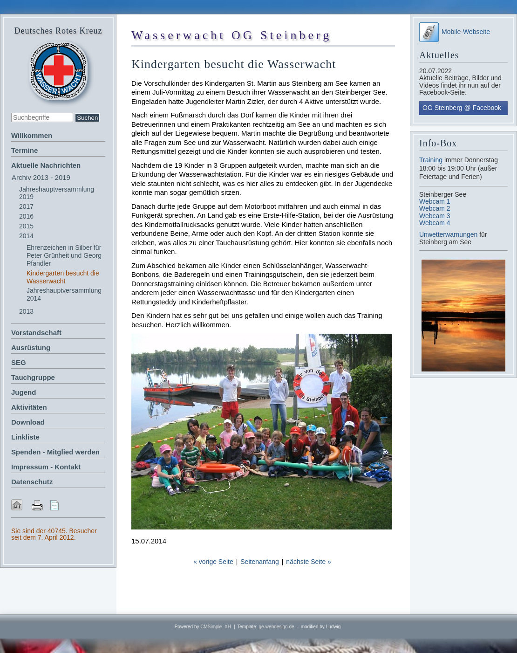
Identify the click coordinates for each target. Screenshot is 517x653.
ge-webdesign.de (276, 626)
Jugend (23, 392)
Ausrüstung (30, 347)
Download (28, 422)
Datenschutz (32, 482)
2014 (26, 236)
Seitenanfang (259, 561)
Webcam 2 (434, 208)
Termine (24, 150)
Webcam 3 (434, 216)
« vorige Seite (213, 561)
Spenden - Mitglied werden (55, 452)
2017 (26, 206)
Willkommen (31, 135)
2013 (26, 311)
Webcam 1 (434, 201)
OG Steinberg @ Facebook (461, 107)
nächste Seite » (308, 561)
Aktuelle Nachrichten (46, 165)
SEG (18, 362)
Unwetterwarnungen (449, 234)
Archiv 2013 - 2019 (41, 177)
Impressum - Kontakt (46, 467)
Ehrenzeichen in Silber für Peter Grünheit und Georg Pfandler (64, 255)
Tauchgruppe (33, 377)
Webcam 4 (434, 223)
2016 (26, 216)
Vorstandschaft (36, 333)
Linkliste (25, 437)
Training (430, 160)
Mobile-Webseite (454, 31)
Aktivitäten (29, 407)
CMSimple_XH (215, 626)
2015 (26, 226)
